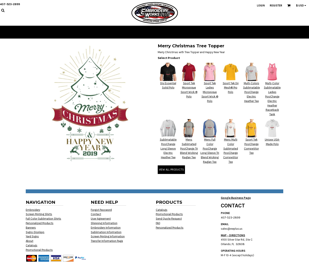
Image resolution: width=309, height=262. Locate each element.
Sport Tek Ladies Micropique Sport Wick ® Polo (209, 92)
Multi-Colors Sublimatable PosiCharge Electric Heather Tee (251, 92)
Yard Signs (32, 236)
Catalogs (31, 245)
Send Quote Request (169, 218)
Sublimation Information (106, 232)
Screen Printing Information (108, 236)
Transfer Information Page (107, 241)
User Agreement (101, 218)
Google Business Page (236, 197)
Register (276, 5)
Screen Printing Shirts (39, 214)
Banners (31, 227)
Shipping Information (104, 223)
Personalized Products (39, 223)
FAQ (158, 223)
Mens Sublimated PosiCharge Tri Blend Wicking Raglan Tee (189, 148)
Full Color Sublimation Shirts (43, 218)
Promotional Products (39, 250)
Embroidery (33, 209)
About (29, 241)
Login (261, 5)
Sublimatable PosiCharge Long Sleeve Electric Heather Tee (168, 148)
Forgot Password (101, 209)
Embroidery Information (106, 227)
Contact (96, 214)
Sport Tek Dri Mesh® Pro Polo (231, 88)
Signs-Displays (35, 232)
